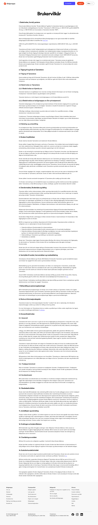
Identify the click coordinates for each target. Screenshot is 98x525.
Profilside (42, 310)
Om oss (8, 489)
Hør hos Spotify (53, 496)
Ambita (73, 501)
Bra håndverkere (32, 496)
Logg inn (80, 3)
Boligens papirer (32, 489)
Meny (90, 3)
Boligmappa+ (31, 501)
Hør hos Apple (53, 493)
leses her (45, 40)
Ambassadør (9, 494)
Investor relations (76, 492)
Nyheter (8, 492)
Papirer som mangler (33, 498)
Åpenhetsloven (75, 496)
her (67, 276)
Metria (73, 505)
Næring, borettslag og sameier (13, 501)
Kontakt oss (9, 503)
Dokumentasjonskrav (33, 503)
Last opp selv (31, 492)
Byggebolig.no (75, 498)
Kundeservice (9, 498)
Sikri (73, 503)
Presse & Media (75, 489)
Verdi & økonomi (32, 494)
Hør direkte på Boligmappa (56, 498)
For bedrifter (69, 3)
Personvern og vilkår (77, 494)
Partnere (8, 496)
